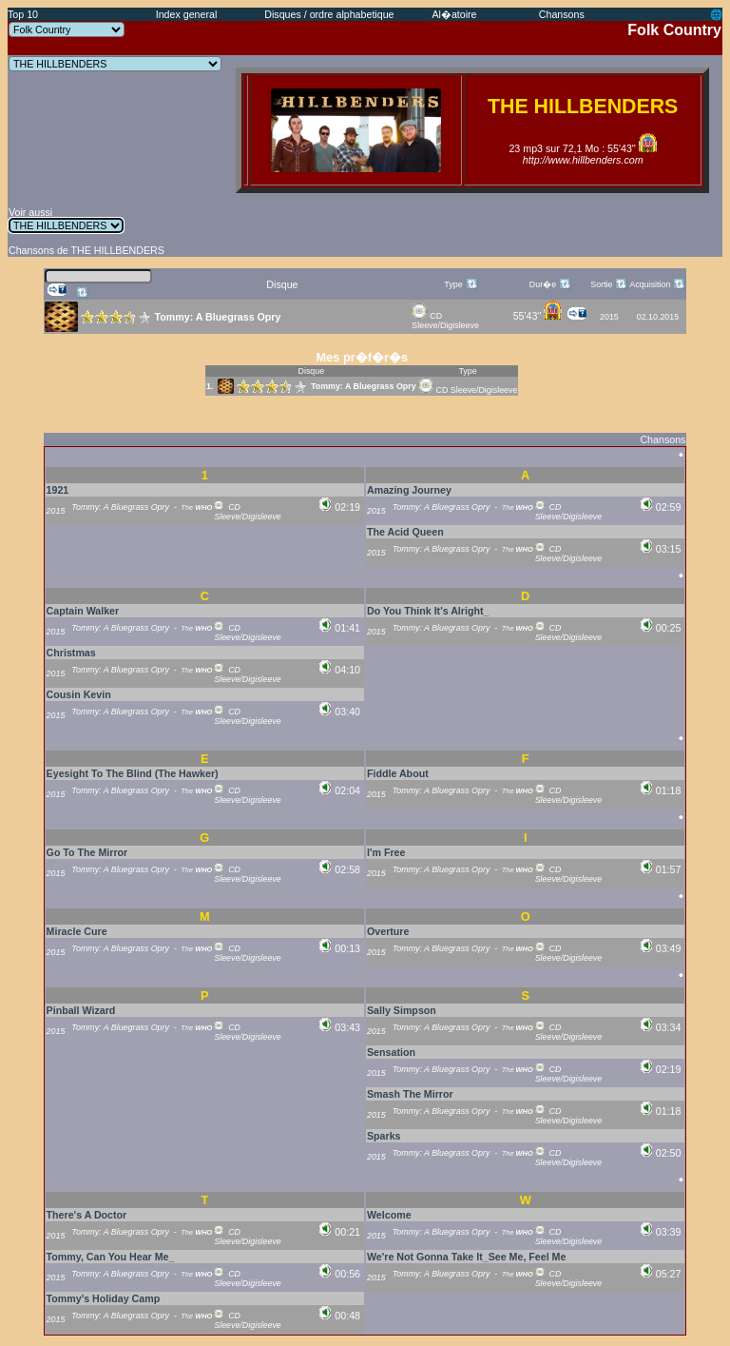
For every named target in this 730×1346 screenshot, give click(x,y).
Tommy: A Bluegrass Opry (363, 386)
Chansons (562, 14)
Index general (187, 14)
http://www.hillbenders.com (583, 160)
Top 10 (23, 14)
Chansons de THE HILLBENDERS (86, 250)
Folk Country (674, 30)
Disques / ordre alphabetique (329, 14)
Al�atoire (454, 14)
